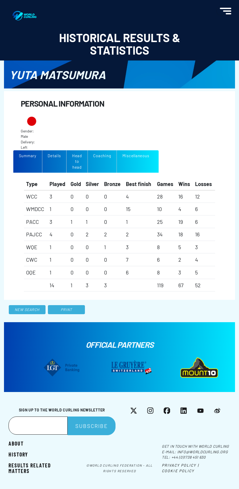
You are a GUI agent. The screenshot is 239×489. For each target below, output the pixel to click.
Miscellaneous (135, 155)
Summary (27, 155)
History (18, 454)
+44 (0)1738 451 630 (188, 457)
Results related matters (30, 468)
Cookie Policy (178, 470)
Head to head (77, 161)
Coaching (102, 155)
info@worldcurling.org (202, 452)
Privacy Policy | (180, 465)
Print (66, 309)
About (16, 443)
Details (54, 155)
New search (27, 309)
